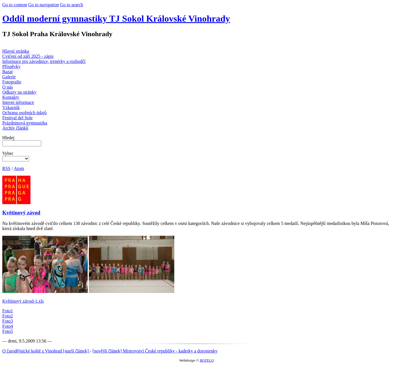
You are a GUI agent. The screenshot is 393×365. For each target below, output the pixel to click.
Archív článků (15, 128)
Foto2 (7, 315)
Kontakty (10, 97)
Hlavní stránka (15, 51)
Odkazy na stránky (19, 92)
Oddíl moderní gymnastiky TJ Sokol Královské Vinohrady (116, 18)
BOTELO (207, 360)
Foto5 (7, 331)
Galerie (9, 76)
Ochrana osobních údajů (24, 112)
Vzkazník (11, 107)
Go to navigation (43, 4)
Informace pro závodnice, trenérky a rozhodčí (43, 61)
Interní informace (18, 102)
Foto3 (7, 321)
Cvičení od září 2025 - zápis (28, 56)
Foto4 (7, 326)
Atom (19, 168)
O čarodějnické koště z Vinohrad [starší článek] (46, 350)
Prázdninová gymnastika (24, 122)
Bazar (7, 71)
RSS (6, 168)
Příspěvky (11, 66)
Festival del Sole (17, 117)
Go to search (71, 4)
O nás (7, 87)
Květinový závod (21, 213)
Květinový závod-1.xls (23, 301)
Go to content (14, 4)
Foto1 (7, 310)
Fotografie (11, 81)
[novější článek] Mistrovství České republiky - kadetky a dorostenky (155, 350)
